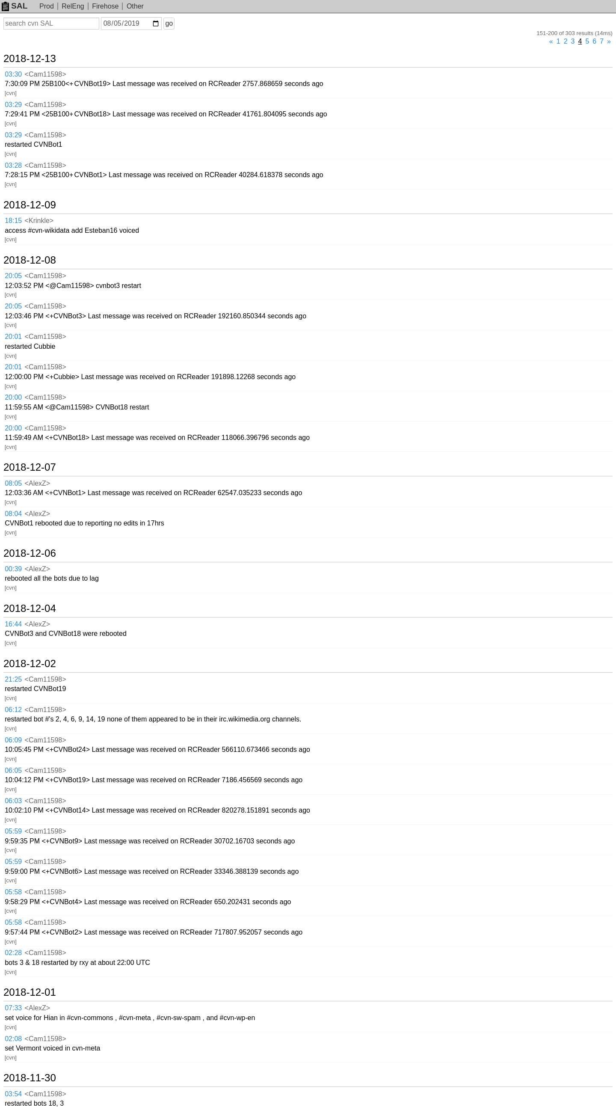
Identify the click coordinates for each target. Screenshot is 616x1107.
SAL (14, 5)
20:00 (13, 397)
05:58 (13, 892)
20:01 (13, 336)
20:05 (13, 275)
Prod (46, 6)
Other (135, 6)
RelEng (73, 6)
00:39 (13, 569)
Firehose (105, 6)
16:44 (13, 624)
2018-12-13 (29, 58)
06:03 (13, 800)
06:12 (13, 709)
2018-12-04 (29, 608)
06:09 (13, 740)
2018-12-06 (29, 553)
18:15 (13, 220)
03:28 (13, 165)
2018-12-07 (29, 467)
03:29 (13, 104)
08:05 (13, 483)
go (169, 23)
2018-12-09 (29, 205)
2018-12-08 (29, 260)
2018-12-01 (29, 992)
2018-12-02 (29, 663)
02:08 (13, 1038)
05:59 (13, 831)
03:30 (13, 74)
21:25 (13, 679)
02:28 (13, 952)
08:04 (13, 513)
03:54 (13, 1094)
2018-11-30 (29, 1077)
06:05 (13, 770)
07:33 (13, 1008)
